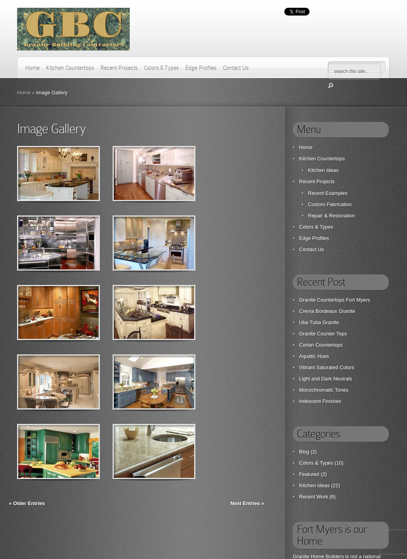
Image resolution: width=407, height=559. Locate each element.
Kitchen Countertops (70, 68)
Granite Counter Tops (323, 334)
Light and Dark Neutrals (325, 379)
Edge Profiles (200, 68)
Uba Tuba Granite (319, 322)
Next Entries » (247, 503)
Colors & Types (161, 68)
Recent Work (313, 497)
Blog (304, 452)
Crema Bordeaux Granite (327, 311)
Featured (309, 474)
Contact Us (236, 68)
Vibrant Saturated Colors (326, 367)
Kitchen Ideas (323, 170)
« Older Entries (27, 503)
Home (32, 68)
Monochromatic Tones (323, 390)
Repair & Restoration (331, 216)
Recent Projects (119, 68)
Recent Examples (328, 193)
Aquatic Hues (314, 356)
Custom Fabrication (330, 204)
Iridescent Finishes (320, 401)
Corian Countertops (321, 345)
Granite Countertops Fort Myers (334, 300)
